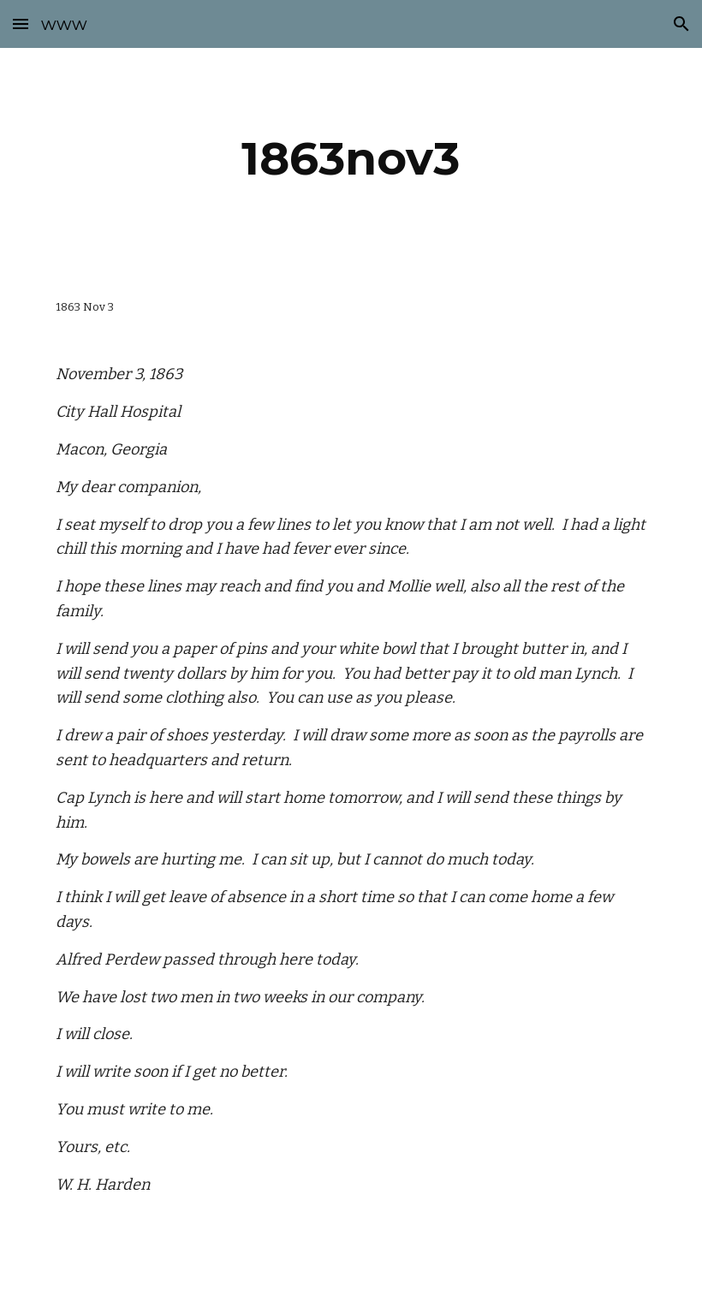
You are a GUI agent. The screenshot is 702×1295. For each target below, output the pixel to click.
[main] (351, 158)
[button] (20, 23)
